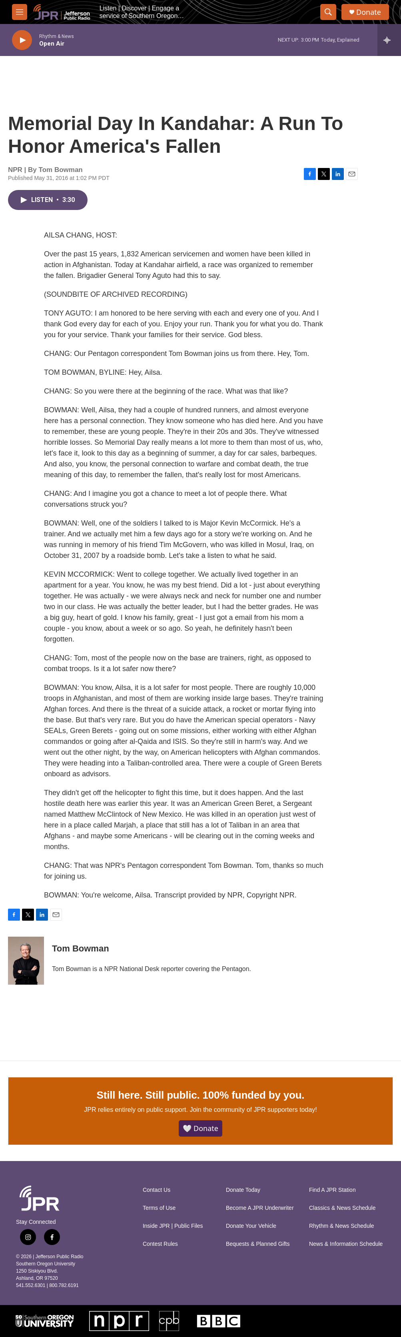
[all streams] (389, 40)
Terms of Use (159, 1208)
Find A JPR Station (332, 1190)
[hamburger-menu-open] (19, 12)
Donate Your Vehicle (251, 1226)
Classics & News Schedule (342, 1208)
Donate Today (243, 1190)
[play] (22, 40)
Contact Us (156, 1190)
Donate (368, 12)
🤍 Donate (200, 1128)
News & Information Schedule (346, 1244)
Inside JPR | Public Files (173, 1226)
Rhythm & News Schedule (341, 1226)
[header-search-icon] (328, 12)
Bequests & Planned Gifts (258, 1244)
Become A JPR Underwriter (260, 1208)
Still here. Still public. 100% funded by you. (201, 1095)
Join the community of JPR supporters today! (253, 1109)
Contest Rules (160, 1244)
